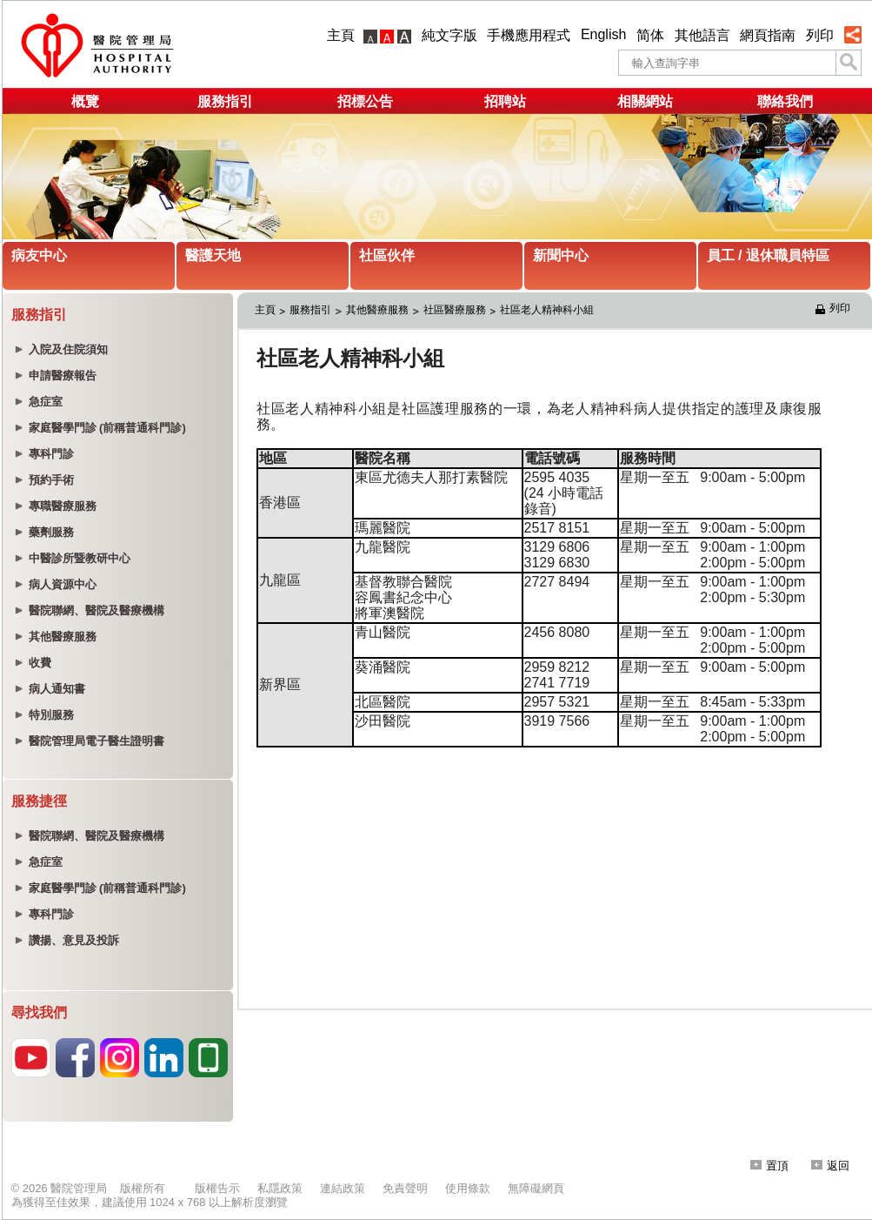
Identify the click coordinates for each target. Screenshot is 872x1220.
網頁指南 (767, 35)
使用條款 (467, 1188)
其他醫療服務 (377, 310)
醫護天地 (213, 255)
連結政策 (342, 1188)
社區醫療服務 (454, 310)
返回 (830, 1165)
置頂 (769, 1165)
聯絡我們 (785, 101)
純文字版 (449, 35)
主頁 (341, 35)
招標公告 (365, 101)
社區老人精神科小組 (547, 310)
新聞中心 (561, 255)
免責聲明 (405, 1188)
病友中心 (39, 255)
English (603, 34)
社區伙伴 (387, 255)
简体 (650, 35)
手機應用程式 (528, 35)
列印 (820, 35)
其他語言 (702, 35)
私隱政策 (280, 1188)
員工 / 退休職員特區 (768, 255)
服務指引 (225, 101)
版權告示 (217, 1188)
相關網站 (645, 101)
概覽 (85, 101)
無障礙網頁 (536, 1188)
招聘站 (505, 101)
